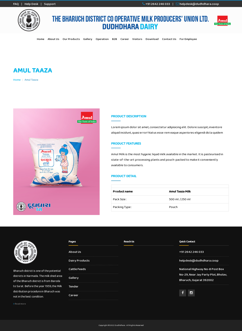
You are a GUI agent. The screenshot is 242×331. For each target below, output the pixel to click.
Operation (102, 39)
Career (124, 39)
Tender (73, 286)
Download (152, 39)
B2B (114, 39)
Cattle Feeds (77, 269)
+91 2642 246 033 (156, 4)
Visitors (137, 39)
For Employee (188, 39)
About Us (53, 39)
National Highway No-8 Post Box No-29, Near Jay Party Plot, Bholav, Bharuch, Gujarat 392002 (203, 275)
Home (40, 39)
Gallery (87, 39)
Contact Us (169, 39)
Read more (19, 304)
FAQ (16, 4)
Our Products (71, 39)
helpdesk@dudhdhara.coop (197, 4)
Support (50, 4)
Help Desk (31, 4)
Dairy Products (79, 260)
